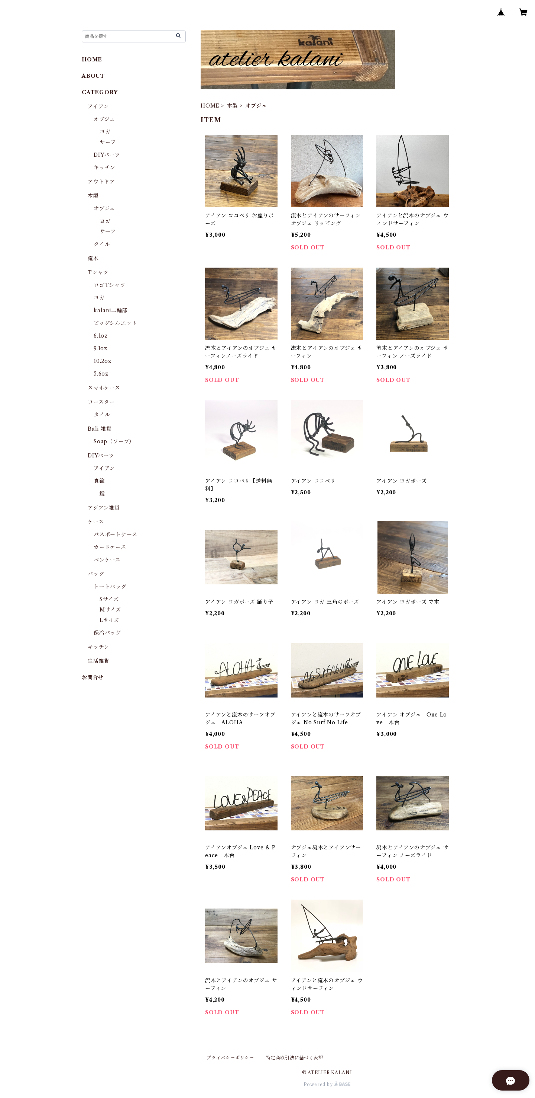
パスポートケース (115, 534)
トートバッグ (110, 586)
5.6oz (101, 373)
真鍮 (99, 481)
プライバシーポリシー (230, 1057)
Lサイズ (109, 620)
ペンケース (107, 559)
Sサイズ (109, 599)
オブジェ (104, 119)
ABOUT (93, 76)
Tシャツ (98, 272)
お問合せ (93, 677)
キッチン (104, 167)
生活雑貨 (99, 661)
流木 (93, 258)
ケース (96, 521)
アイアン (98, 106)
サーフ (108, 142)
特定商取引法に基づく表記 (294, 1057)
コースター (101, 402)
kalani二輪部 (110, 310)
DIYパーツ (107, 154)
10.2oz (102, 361)
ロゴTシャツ (110, 285)
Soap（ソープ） (114, 441)
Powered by (327, 1084)
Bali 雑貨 (100, 428)
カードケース (110, 547)
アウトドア (101, 181)
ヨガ (105, 131)
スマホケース (104, 387)
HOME (210, 105)
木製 (232, 105)
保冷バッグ (107, 632)
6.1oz (101, 335)
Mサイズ (110, 609)
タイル (102, 244)
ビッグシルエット (115, 323)
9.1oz (100, 348)
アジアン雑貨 (104, 507)
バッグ (96, 574)
